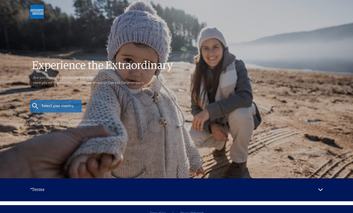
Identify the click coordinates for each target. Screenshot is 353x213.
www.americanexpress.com (82, 127)
